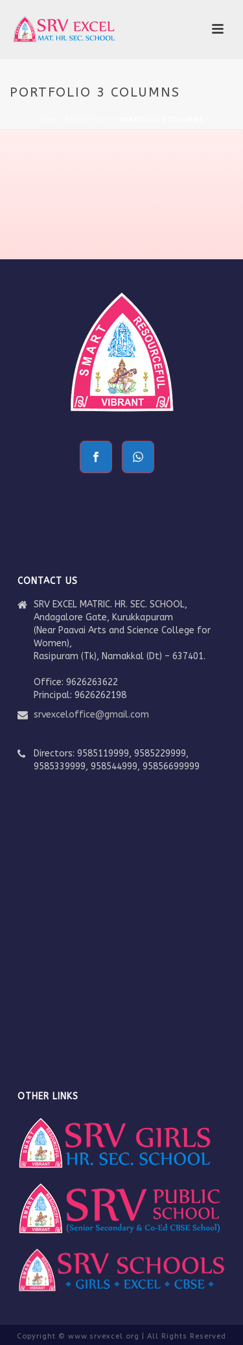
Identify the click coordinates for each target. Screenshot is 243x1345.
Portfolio (90, 120)
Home (51, 120)
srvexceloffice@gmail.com (91, 714)
